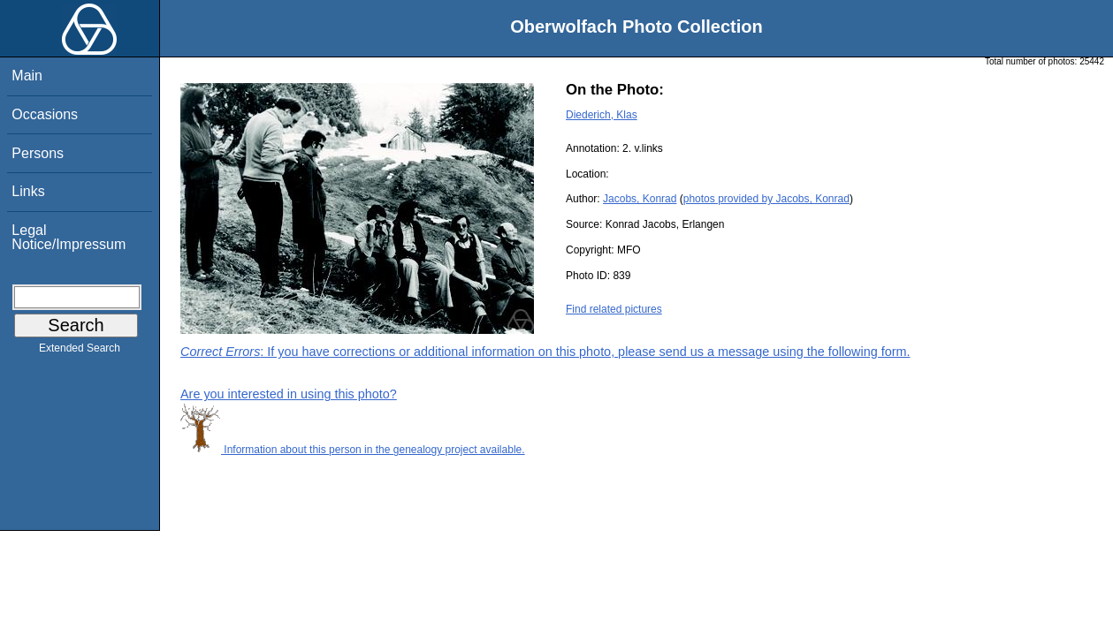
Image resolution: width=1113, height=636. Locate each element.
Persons (37, 153)
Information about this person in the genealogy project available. (352, 449)
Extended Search (79, 351)
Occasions (44, 114)
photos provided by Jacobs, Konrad (766, 199)
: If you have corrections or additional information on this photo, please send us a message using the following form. (545, 351)
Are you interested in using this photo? (288, 394)
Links (27, 191)
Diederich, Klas (601, 115)
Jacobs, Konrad (639, 199)
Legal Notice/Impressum (68, 237)
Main (26, 75)
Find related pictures (614, 309)
